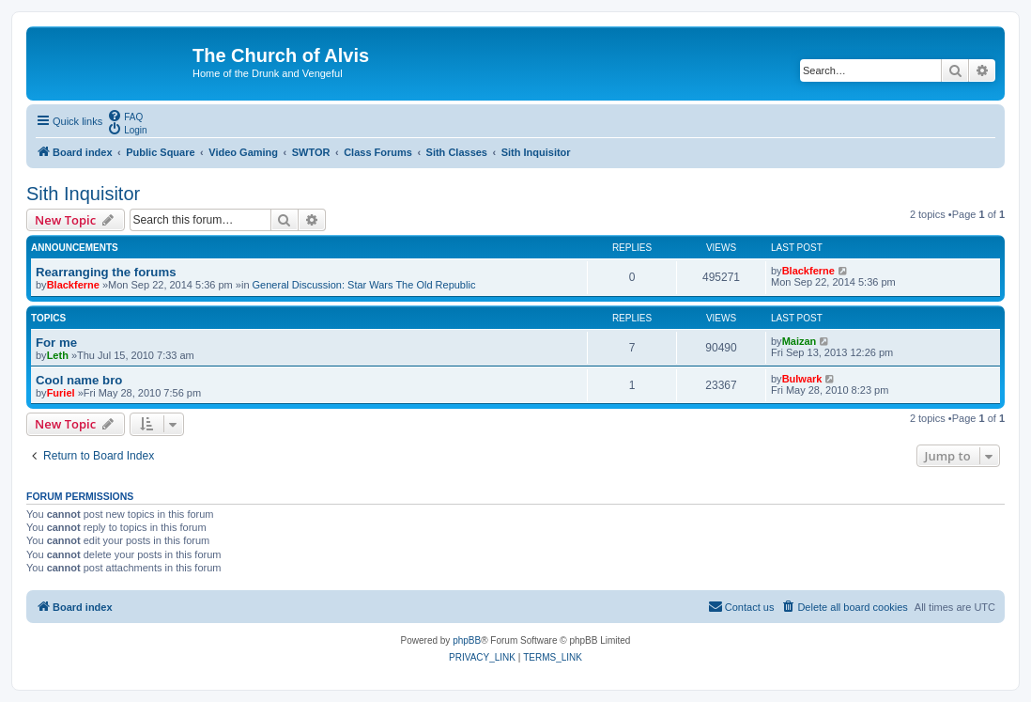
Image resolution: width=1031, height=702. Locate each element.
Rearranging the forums (106, 272)
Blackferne (73, 284)
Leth (58, 355)
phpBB (467, 640)
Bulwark (802, 378)
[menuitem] (125, 115)
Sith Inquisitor (83, 193)
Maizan (799, 341)
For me (56, 342)
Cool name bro (79, 380)
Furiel (61, 392)
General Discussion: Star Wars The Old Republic (364, 284)
